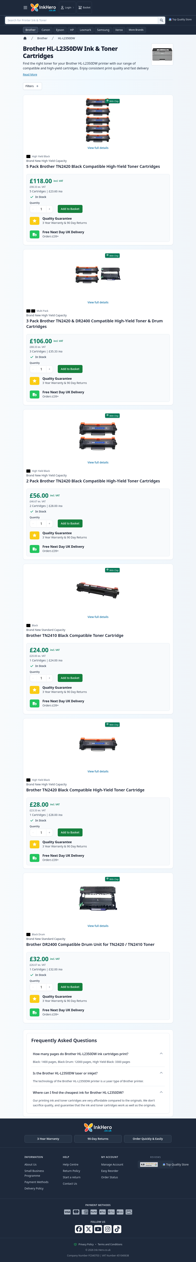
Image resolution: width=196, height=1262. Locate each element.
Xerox (119, 30)
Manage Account (112, 1164)
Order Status (109, 1177)
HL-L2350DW (66, 38)
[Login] (67, 8)
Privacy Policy (86, 1244)
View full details (98, 148)
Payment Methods (37, 1182)
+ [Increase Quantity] (49, 209)
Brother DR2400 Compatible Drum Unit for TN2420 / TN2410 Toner (90, 944)
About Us (31, 1164)
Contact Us (70, 1183)
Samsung (103, 30)
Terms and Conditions (110, 1244)
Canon (46, 30)
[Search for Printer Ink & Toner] (161, 20)
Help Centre (71, 1164)
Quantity (35, 203)
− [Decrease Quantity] (33, 209)
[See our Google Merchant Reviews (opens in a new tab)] (180, 19)
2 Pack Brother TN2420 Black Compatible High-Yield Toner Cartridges (93, 481)
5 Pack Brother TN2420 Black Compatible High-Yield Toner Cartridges (93, 166)
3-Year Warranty (48, 1139)
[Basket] (84, 8)
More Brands (136, 29)
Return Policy (71, 1171)
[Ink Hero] (43, 8)
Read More (30, 74)
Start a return (72, 1177)
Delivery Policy (34, 1188)
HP (72, 30)
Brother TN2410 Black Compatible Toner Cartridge (74, 635)
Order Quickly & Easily (148, 1139)
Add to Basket (72, 210)
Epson (60, 30)
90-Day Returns (98, 1139)
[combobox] (85, 20)
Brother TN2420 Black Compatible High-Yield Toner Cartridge (85, 790)
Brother (31, 30)
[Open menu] (25, 8)
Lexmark (85, 30)
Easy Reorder (109, 1171)
